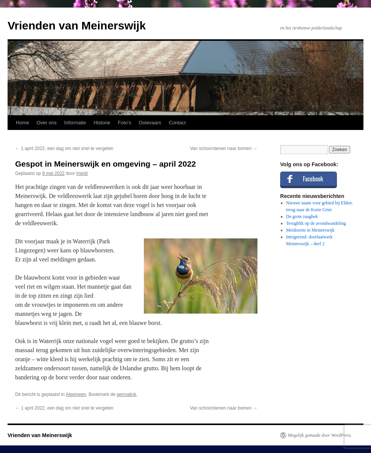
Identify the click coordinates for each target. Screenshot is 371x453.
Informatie (75, 122)
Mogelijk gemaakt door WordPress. (320, 435)
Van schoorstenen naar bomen (223, 148)
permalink (126, 394)
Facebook (313, 178)
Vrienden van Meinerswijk (77, 25)
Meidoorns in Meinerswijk (310, 230)
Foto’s (124, 122)
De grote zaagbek (302, 216)
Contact (177, 122)
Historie (102, 122)
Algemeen (75, 394)
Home (22, 122)
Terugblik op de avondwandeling (316, 223)
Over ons (47, 122)
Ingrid (81, 173)
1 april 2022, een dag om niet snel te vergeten (64, 148)
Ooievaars (150, 122)
